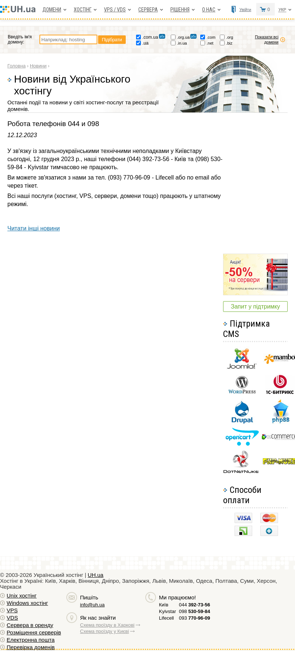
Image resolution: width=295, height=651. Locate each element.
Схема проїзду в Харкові (107, 625)
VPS (12, 610)
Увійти (245, 9)
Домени (51, 10)
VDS (12, 618)
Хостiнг (82, 10)
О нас (208, 10)
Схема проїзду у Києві (104, 631)
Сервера (148, 10)
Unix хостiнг (22, 595)
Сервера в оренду (30, 625)
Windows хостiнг (27, 603)
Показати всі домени (266, 39)
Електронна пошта (31, 640)
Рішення (180, 10)
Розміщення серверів (34, 632)
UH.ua (96, 575)
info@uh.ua (92, 605)
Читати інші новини (33, 228)
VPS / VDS (115, 10)
